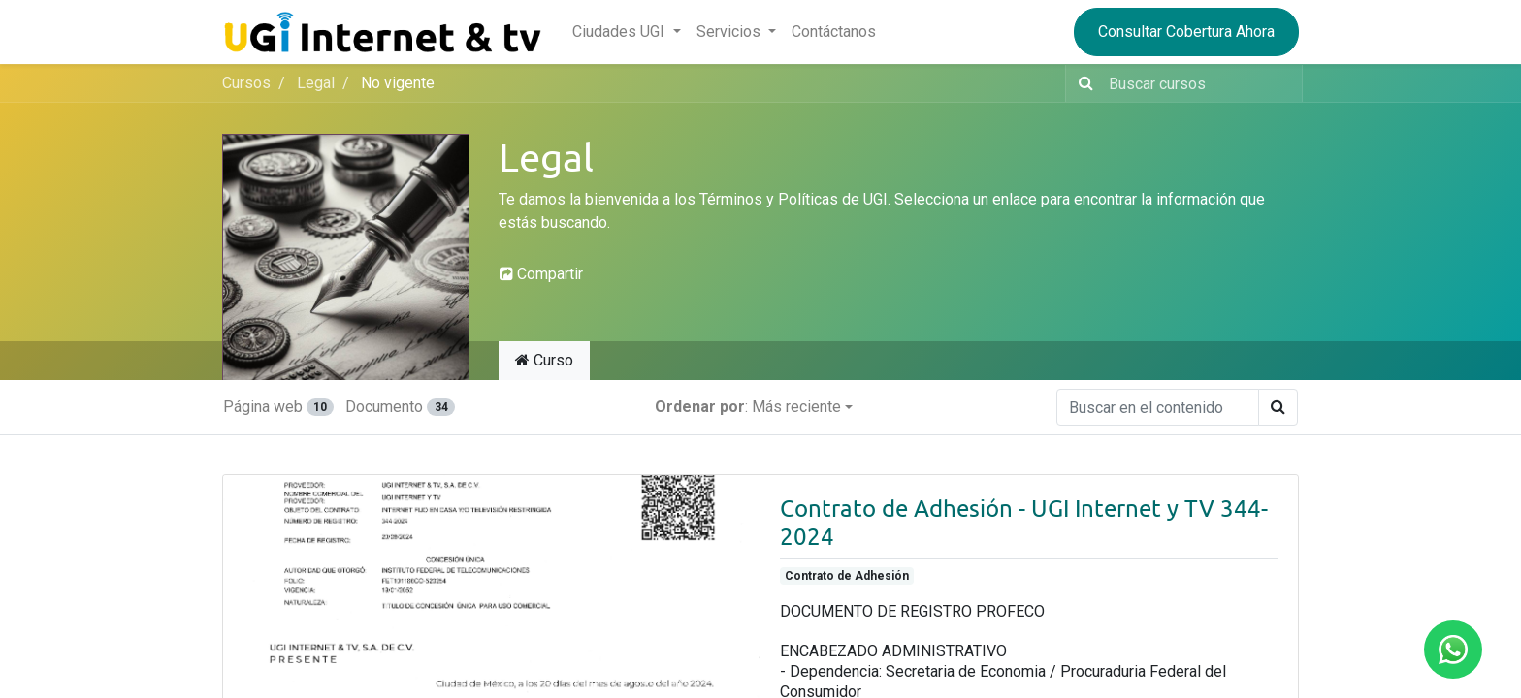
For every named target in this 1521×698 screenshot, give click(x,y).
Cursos (246, 83)
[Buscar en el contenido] (1157, 407)
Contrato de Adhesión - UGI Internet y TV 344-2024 (1024, 522)
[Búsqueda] (1082, 83)
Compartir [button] (541, 274)
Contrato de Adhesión (847, 576)
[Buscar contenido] (1199, 83)
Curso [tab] (544, 360)
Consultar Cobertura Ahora (1186, 31)
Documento (399, 406)
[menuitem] (834, 32)
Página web (278, 406)
